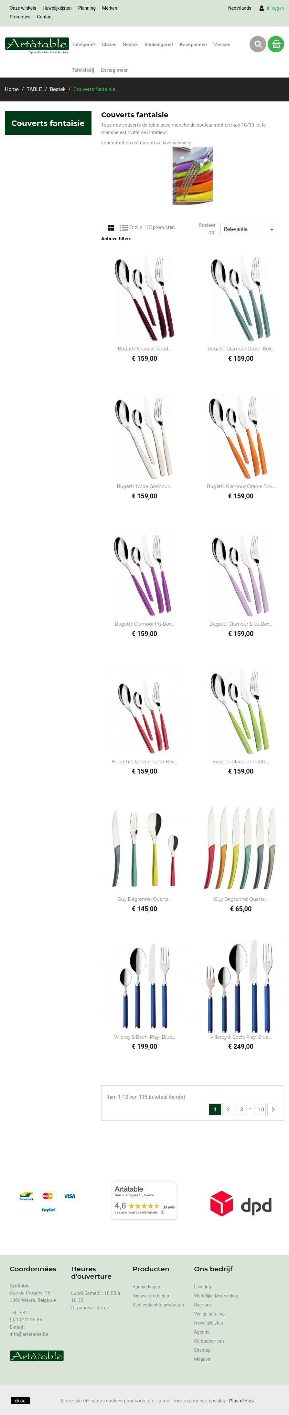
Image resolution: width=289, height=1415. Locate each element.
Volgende (273, 1109)
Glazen (109, 44)
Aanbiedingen (146, 1286)
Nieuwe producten (151, 1295)
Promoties (20, 16)
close (20, 1400)
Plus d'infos (241, 1400)
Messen (221, 44)
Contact (45, 16)
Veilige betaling (209, 1313)
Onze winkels (23, 8)
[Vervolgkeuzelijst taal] (239, 8)
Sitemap (202, 1350)
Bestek (130, 44)
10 (261, 1110)
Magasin (202, 1359)
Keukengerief (158, 44)
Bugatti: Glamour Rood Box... (144, 762)
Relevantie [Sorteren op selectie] (250, 230)
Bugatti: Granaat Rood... (144, 349)
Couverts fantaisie (48, 123)
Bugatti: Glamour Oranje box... (241, 486)
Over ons (203, 1304)
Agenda (201, 1332)
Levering (202, 1286)
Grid (111, 227)
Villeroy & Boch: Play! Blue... (144, 1037)
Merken (109, 8)
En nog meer (114, 70)
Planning (87, 8)
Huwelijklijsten (57, 8)
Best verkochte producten (158, 1304)
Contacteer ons (209, 1341)
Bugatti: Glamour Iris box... (144, 624)
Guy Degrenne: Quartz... (144, 899)
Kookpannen (193, 44)
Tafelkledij (83, 70)
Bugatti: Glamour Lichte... (241, 762)
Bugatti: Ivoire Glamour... (144, 486)
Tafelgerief (83, 44)
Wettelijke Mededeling (216, 1295)
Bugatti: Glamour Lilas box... (241, 624)
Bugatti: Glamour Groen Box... (241, 349)
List (124, 227)
